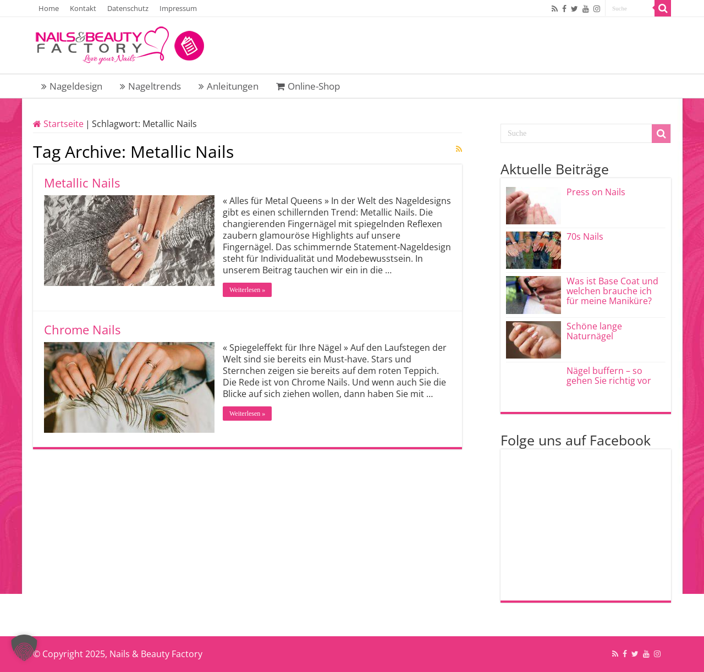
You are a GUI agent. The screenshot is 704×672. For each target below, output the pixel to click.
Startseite (58, 124)
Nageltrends (150, 86)
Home (48, 8)
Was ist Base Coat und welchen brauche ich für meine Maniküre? (612, 291)
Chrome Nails (82, 329)
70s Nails (584, 236)
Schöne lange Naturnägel (594, 331)
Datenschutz (127, 8)
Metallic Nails (82, 182)
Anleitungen (228, 86)
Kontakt (83, 8)
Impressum (178, 8)
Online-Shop (308, 86)
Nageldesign (71, 86)
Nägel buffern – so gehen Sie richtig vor (608, 376)
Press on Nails (595, 192)
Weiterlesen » (247, 290)
